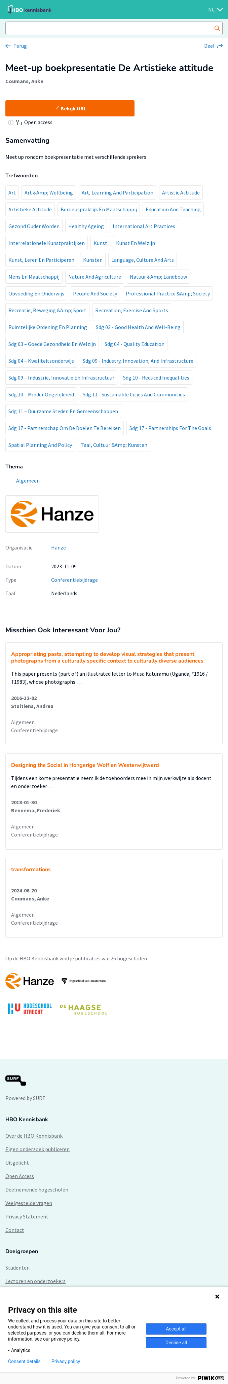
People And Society (95, 293)
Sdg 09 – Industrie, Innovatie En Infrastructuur (61, 377)
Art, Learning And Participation (117, 192)
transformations (31, 869)
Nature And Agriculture (94, 276)
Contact (14, 1230)
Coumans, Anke (24, 81)
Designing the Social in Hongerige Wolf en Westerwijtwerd (85, 765)
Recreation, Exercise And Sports (131, 310)
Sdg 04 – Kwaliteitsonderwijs (41, 360)
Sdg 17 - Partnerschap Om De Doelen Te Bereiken (64, 428)
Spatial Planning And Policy (40, 444)
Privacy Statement (26, 1216)
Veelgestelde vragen (28, 1203)
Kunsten (93, 259)
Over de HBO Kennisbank (34, 1135)
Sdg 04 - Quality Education (134, 344)
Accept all (176, 1329)
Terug (20, 46)
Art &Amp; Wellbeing (49, 192)
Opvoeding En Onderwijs (36, 293)
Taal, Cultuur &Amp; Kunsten (114, 444)
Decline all (176, 1342)
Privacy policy (65, 1361)
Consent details (24, 1361)
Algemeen (23, 722)
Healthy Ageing (86, 226)
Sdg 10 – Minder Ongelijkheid (41, 394)
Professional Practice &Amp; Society (168, 293)
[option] (114, 997)
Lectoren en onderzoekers (35, 1281)
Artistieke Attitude (30, 209)
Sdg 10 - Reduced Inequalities (156, 377)
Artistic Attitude (181, 192)
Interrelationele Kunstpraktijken (46, 243)
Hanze (58, 547)
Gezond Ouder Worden (34, 226)
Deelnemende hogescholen (36, 1189)
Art (12, 192)
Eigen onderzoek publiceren (37, 1149)
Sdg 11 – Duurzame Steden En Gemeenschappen (63, 411)
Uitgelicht (17, 1162)
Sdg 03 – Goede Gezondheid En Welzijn (52, 344)
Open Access (19, 1176)
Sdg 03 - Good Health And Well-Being (138, 327)
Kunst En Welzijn (135, 243)
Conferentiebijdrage (74, 580)
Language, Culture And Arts (142, 259)
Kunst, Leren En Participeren (41, 259)
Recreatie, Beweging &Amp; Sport (47, 310)
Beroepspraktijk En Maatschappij (99, 209)
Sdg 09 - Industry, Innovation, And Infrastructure (138, 360)
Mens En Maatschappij (34, 276)
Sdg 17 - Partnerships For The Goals (170, 428)
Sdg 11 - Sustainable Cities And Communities (134, 394)
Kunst (100, 243)
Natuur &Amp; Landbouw (158, 276)
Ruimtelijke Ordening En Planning (47, 327)
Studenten (17, 1267)
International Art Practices (144, 226)
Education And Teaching (173, 209)
